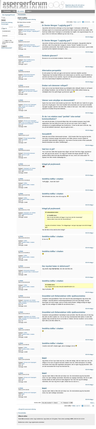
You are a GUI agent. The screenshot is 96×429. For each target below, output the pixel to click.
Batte (21, 25)
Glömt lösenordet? (6, 48)
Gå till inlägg (89, 37)
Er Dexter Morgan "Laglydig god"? (57, 25)
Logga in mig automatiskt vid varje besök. (7, 42)
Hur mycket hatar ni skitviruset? (56, 266)
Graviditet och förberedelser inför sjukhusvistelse (63, 296)
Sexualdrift (46, 134)
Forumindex (22, 14)
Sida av (77, 22)
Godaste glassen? (50, 56)
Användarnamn (6, 31)
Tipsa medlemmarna (29, 60)
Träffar (25, 183)
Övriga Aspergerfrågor (30, 138)
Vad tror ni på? (48, 149)
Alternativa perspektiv (51, 70)
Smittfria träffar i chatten (52, 179)
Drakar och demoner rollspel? (55, 85)
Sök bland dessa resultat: (28, 22)
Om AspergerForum (8, 15)
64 (93, 22)
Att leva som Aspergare (30, 104)
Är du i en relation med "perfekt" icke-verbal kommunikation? (28, 123)
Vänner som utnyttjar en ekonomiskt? (58, 100)
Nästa (92, 403)
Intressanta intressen (29, 29)
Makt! (44, 358)
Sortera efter (37, 402)
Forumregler (4, 24)
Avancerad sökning (6, 22)
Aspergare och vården (30, 168)
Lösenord (4, 35)
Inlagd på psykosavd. (51, 164)
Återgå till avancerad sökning (27, 19)
